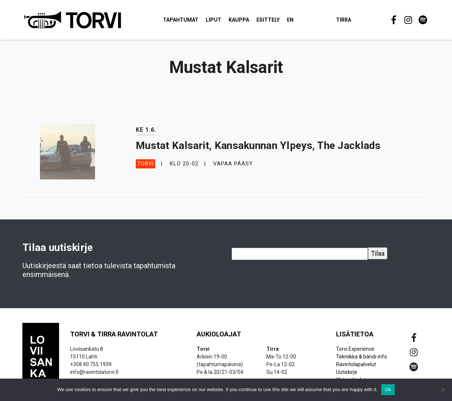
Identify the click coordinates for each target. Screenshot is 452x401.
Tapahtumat (182, 20)
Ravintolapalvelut (356, 365)
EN (291, 20)
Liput (215, 20)
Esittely (269, 20)
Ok (388, 389)
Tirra (345, 20)
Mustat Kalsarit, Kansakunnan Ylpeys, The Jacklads (258, 146)
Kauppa (240, 20)
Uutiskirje (346, 373)
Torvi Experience (355, 350)
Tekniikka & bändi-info (361, 357)
